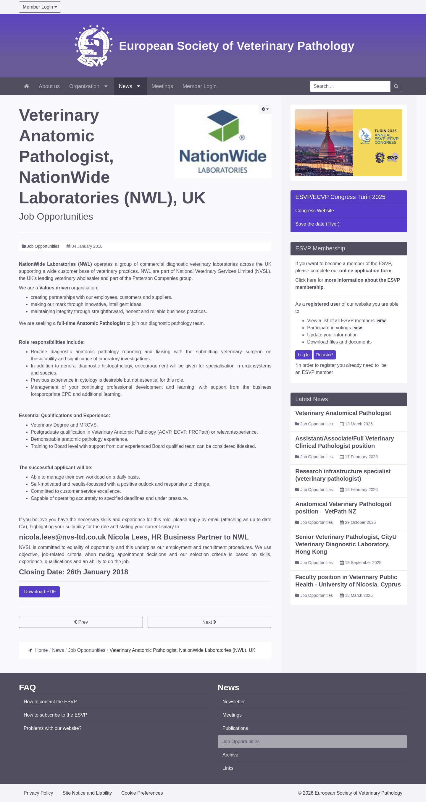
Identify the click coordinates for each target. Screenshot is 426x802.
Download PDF (39, 591)
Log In (303, 355)
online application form (365, 270)
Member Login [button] (40, 6)
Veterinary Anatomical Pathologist (343, 413)
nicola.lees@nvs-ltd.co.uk (62, 537)
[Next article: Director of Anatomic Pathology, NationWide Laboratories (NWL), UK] (210, 622)
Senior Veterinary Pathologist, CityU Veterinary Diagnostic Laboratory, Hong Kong (345, 544)
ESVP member (317, 372)
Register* (324, 355)
